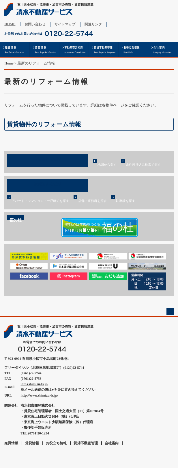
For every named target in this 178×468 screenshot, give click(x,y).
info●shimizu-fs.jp (34, 384)
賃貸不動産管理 (104, 49)
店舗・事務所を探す (92, 200)
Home (8, 63)
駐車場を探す (125, 200)
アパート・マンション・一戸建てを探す (40, 200)
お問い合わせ (35, 24)
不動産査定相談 (74, 49)
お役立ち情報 (133, 49)
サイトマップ (65, 24)
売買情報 (15, 49)
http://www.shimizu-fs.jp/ (39, 395)
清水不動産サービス (50, 9)
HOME (9, 24)
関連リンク (93, 24)
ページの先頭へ (170, 311)
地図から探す (107, 164)
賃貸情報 (44, 49)
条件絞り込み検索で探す (143, 164)
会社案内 (163, 49)
